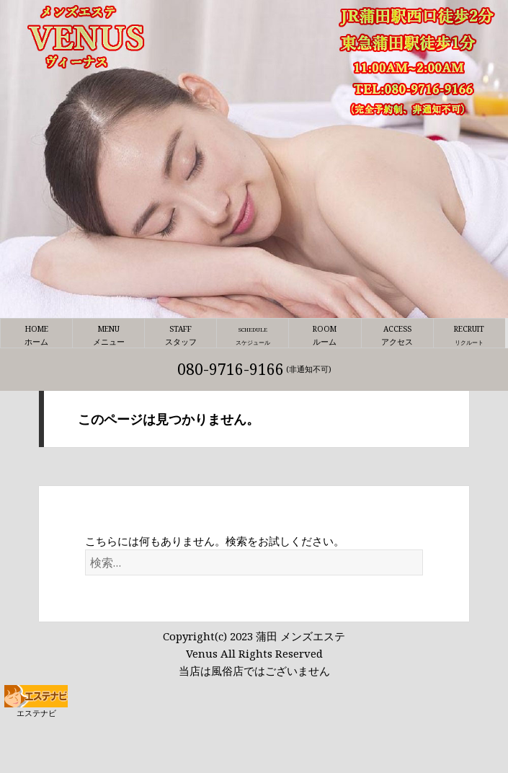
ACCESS (397, 336)
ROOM (324, 336)
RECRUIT (469, 336)
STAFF (180, 336)
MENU (108, 336)
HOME (36, 336)
